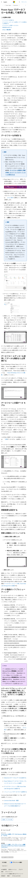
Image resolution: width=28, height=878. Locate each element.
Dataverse (15, 5)
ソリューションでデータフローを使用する (15, 792)
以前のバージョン (12, 869)
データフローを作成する (8, 20)
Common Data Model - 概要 (11, 800)
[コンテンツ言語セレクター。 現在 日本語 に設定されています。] (4, 862)
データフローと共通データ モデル (10, 25)
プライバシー (8, 871)
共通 (6, 439)
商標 (8, 876)
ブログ (20, 869)
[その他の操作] (25, 5)
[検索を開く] (19, 2)
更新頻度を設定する (7, 27)
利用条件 (3, 876)
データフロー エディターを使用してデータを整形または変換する (14, 22)
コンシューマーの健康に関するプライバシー (11, 873)
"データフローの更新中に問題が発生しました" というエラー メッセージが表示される (15, 172)
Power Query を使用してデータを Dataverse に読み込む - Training (13, 835)
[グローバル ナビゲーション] (1, 2)
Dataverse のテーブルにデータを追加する (15, 778)
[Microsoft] (14, 2)
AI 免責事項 (4, 869)
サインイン (24, 2)
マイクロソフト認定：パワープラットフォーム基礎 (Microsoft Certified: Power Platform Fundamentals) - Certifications (13, 846)
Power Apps (8, 5)
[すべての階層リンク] (2, 5)
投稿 (2, 871)
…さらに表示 (9, 197)
